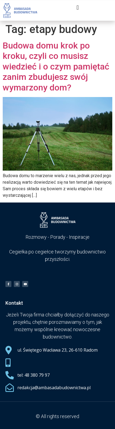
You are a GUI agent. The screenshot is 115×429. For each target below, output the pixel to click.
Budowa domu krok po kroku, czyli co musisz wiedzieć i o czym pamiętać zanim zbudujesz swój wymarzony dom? (56, 66)
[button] (77, 7)
